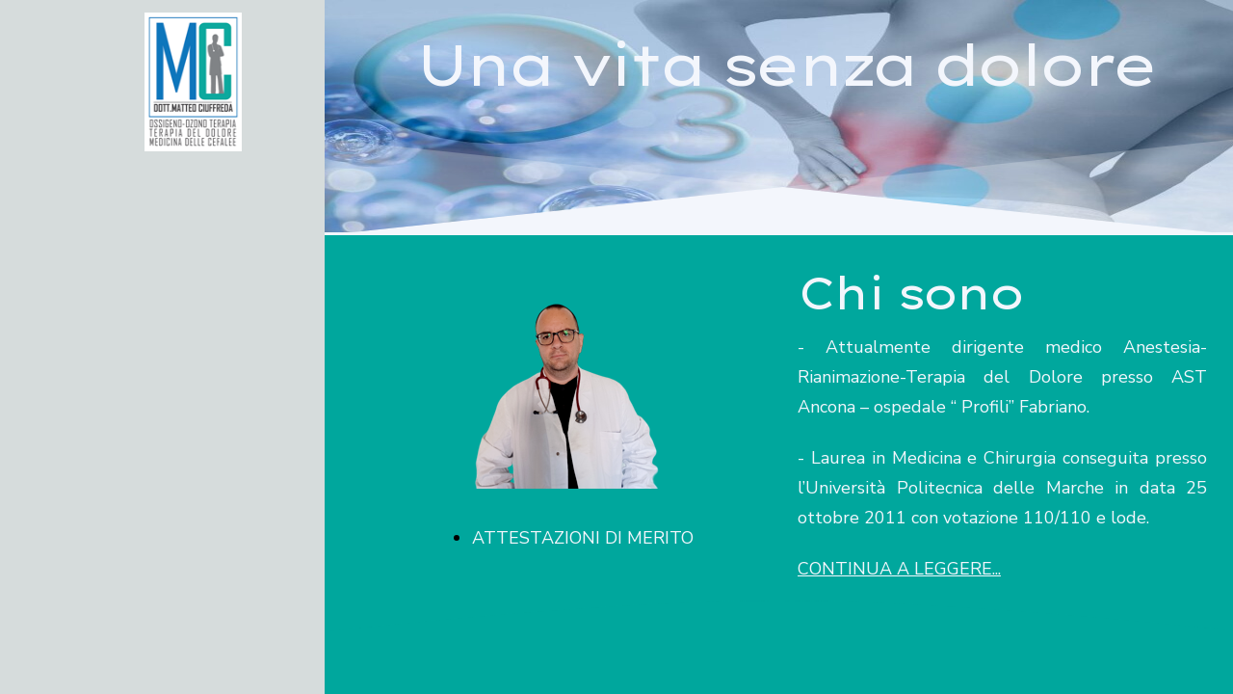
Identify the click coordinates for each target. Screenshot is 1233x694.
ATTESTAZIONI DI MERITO (583, 537)
